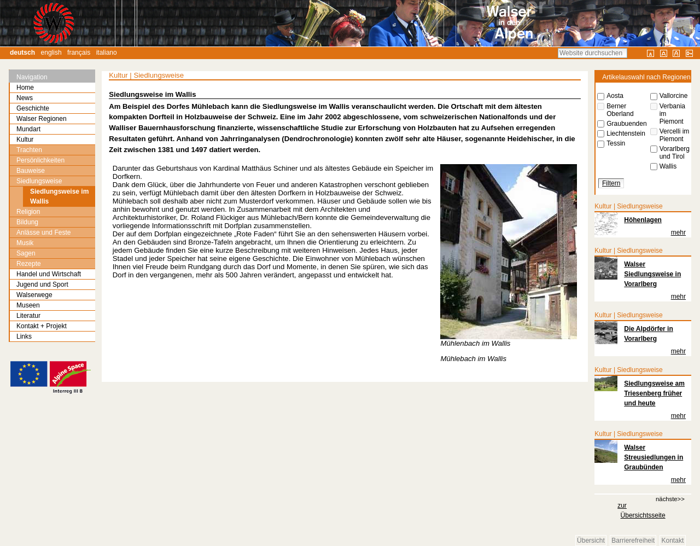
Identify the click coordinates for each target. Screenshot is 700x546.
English (51, 52)
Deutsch (22, 52)
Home (25, 87)
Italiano (106, 52)
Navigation (32, 77)
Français (78, 52)
